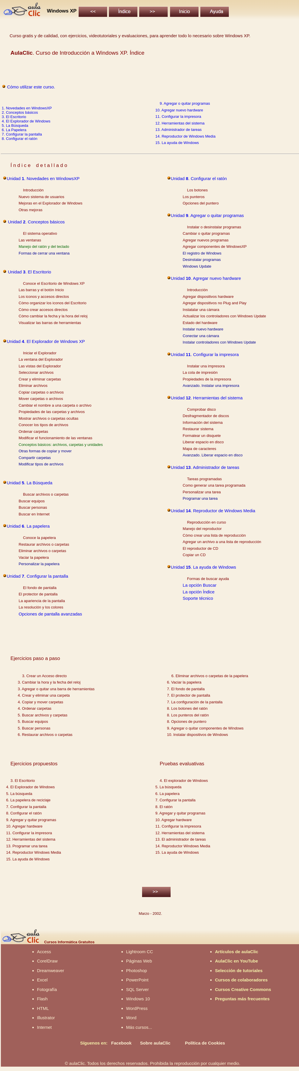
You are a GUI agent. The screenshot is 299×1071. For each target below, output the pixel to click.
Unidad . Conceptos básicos (36, 221)
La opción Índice (199, 591)
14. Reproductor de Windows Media (185, 136)
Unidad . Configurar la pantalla (37, 576)
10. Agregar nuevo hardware (179, 110)
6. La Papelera (14, 130)
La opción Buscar (200, 585)
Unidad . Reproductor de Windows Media (213, 510)
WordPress (137, 1008)
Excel (42, 979)
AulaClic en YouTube (236, 960)
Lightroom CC (139, 951)
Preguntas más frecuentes (242, 998)
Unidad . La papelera (28, 526)
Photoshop (136, 970)
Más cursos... (139, 1027)
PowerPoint (137, 979)
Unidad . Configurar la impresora (205, 354)
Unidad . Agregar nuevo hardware (206, 278)
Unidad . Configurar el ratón (199, 178)
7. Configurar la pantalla (22, 134)
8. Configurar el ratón (19, 138)
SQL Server (137, 989)
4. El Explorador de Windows (26, 121)
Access (44, 951)
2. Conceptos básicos (20, 112)
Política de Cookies (205, 1042)
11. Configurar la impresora (178, 116)
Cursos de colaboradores (241, 979)
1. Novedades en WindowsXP (27, 108)
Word (131, 1017)
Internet (44, 1027)
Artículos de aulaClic (236, 951)
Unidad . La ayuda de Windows (203, 567)
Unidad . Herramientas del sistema (207, 397)
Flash (42, 998)
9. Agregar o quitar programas (185, 103)
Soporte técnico (198, 598)
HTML (43, 1008)
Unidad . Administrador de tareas (205, 467)
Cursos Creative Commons (243, 989)
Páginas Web (139, 960)
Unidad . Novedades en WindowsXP (43, 178)
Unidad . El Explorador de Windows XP (46, 341)
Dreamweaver (50, 970)
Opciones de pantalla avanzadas (50, 613)
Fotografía (47, 989)
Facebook (121, 1042)
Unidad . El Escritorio (29, 271)
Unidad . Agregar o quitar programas (207, 215)
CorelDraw (47, 960)
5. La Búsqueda (15, 125)
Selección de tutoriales (238, 970)
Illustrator (46, 1017)
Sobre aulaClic (155, 1042)
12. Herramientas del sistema (180, 123)
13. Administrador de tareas (178, 129)
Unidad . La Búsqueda (29, 482)
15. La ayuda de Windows (177, 142)
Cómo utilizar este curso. (31, 86)
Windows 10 (138, 998)
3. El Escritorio (14, 117)
